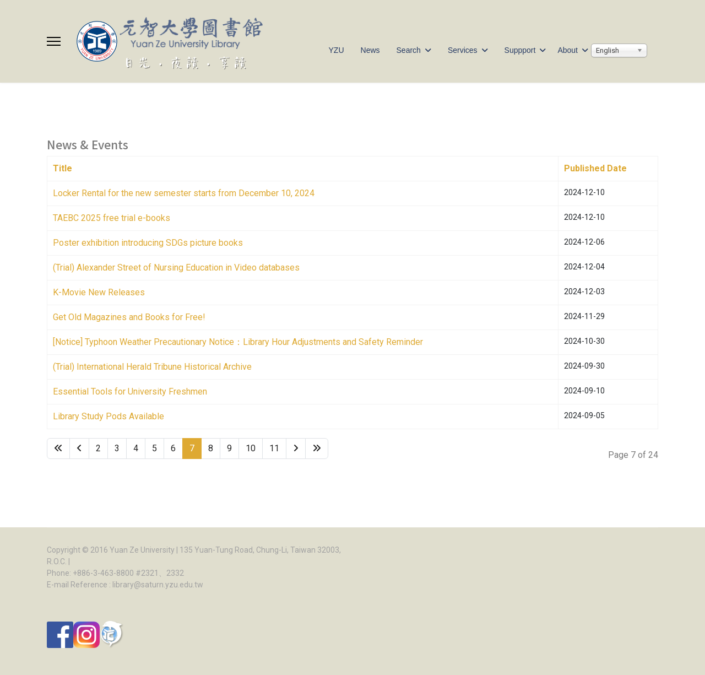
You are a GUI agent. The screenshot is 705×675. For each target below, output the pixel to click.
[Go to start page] (58, 448)
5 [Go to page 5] (154, 448)
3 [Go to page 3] (117, 448)
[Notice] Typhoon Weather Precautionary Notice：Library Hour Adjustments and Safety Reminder (238, 342)
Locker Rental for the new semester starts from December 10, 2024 (183, 193)
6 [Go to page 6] (173, 448)
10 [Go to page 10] (251, 448)
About (567, 50)
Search (409, 50)
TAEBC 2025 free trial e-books (111, 218)
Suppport (520, 50)
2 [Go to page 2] (98, 448)
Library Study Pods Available (108, 416)
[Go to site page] (79, 448)
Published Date (595, 168)
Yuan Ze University (142, 550)
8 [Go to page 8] (210, 448)
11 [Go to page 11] (274, 448)
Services (463, 50)
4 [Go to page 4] (135, 448)
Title (62, 168)
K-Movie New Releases (99, 292)
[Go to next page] (296, 448)
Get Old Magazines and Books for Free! (129, 317)
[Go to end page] (316, 448)
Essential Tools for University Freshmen (130, 391)
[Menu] (54, 41)
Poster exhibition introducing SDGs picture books (148, 242)
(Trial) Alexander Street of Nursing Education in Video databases (176, 267)
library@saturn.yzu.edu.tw (157, 584)
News (370, 50)
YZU (336, 50)
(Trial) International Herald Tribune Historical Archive (152, 366)
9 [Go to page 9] (229, 448)
